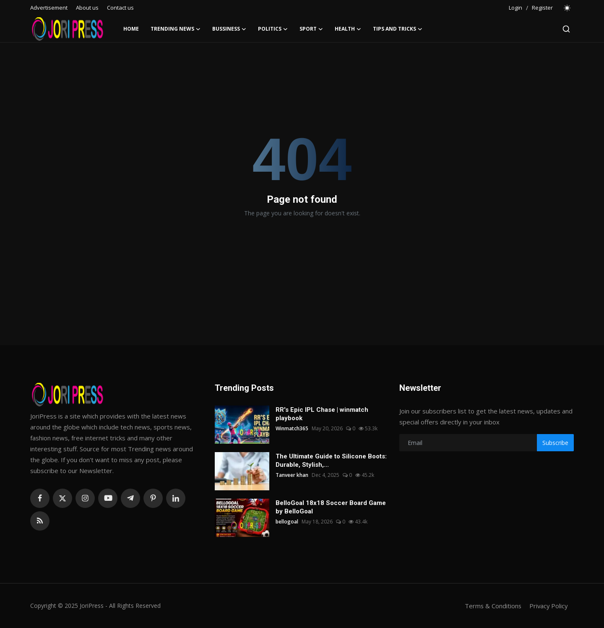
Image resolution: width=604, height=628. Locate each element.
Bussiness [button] (229, 29)
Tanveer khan (292, 475)
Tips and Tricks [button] (397, 29)
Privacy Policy (548, 606)
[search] (566, 29)
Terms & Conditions (491, 606)
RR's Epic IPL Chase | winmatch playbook (322, 414)
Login (515, 7)
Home (131, 28)
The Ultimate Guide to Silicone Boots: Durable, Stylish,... (331, 460)
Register (542, 7)
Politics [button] (273, 29)
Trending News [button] (175, 29)
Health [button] (348, 29)
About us (87, 7)
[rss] (39, 521)
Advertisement (49, 7)
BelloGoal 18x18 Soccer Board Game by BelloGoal (331, 507)
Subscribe (555, 443)
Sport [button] (311, 29)
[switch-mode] (567, 8)
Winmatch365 (292, 428)
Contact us (120, 7)
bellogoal (287, 521)
